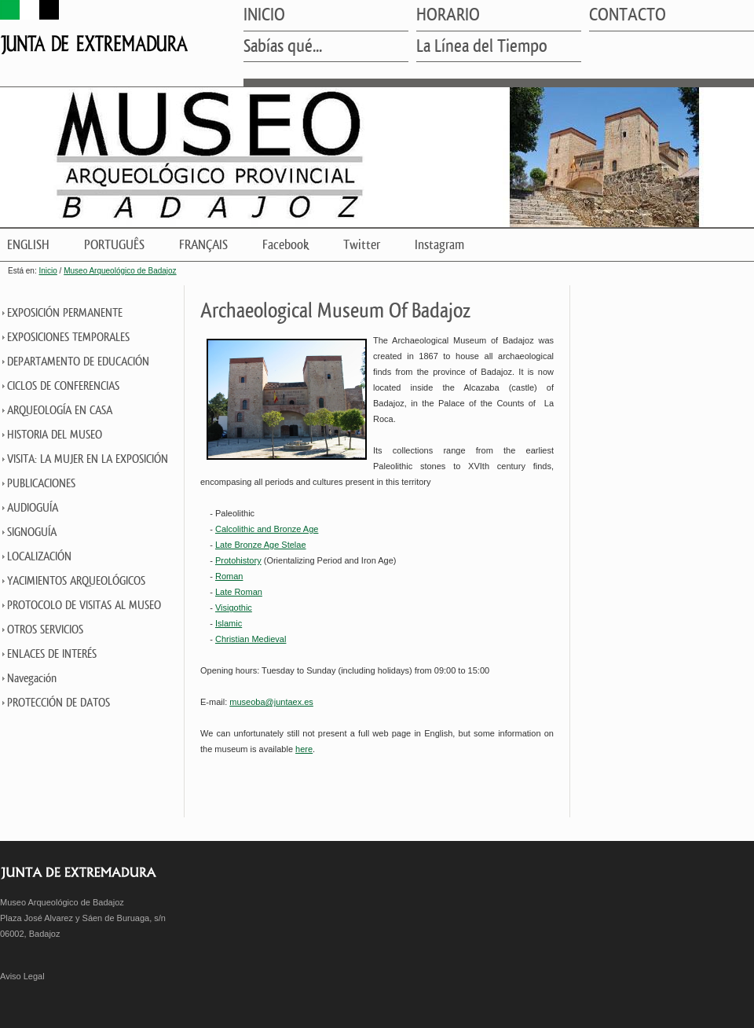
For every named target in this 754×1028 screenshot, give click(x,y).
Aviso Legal (22, 976)
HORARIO (448, 16)
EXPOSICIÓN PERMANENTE (65, 313)
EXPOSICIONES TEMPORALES (68, 337)
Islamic (228, 623)
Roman (229, 576)
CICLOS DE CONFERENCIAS (63, 386)
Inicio (47, 270)
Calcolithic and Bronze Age (266, 529)
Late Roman (238, 592)
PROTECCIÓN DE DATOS (58, 703)
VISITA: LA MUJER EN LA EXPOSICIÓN (87, 459)
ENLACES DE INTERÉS (52, 654)
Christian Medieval (250, 639)
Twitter (361, 244)
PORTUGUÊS (114, 244)
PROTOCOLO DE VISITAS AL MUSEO (84, 605)
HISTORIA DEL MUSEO (54, 435)
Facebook (285, 244)
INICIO (264, 16)
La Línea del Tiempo (481, 47)
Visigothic (233, 607)
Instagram (439, 244)
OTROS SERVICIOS (45, 630)
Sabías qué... (282, 47)
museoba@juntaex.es (271, 702)
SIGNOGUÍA (32, 532)
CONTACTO (627, 16)
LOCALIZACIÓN (39, 557)
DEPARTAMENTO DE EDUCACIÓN (78, 362)
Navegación (32, 679)
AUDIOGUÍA (32, 508)
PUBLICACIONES (41, 484)
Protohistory (238, 560)
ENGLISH (28, 244)
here (304, 749)
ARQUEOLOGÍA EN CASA (59, 411)
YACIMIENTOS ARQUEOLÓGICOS (76, 581)
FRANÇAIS (203, 244)
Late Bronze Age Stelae (260, 544)
